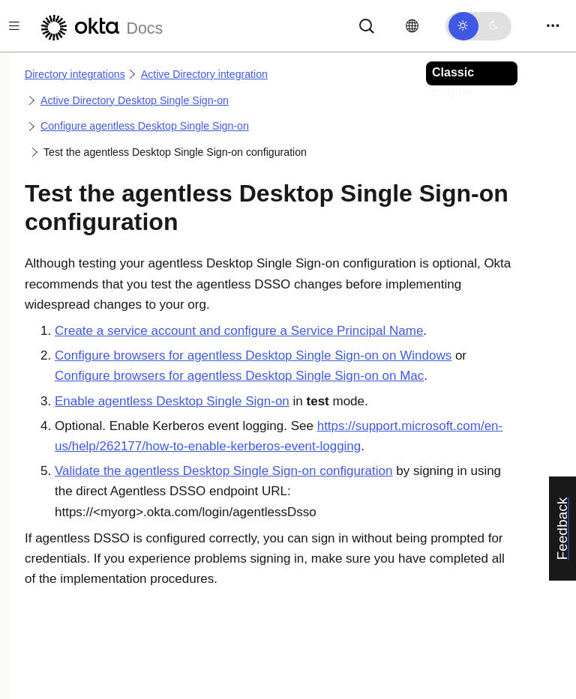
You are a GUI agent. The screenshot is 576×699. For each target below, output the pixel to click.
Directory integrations (75, 74)
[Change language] (412, 26)
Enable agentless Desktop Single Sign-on (172, 401)
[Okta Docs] (99, 26)
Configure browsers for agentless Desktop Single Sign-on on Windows (253, 355)
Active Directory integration (204, 74)
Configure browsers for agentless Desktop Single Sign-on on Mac (239, 376)
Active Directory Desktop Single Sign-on (134, 100)
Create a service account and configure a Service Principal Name (239, 331)
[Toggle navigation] (552, 25)
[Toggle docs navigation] (14, 25)
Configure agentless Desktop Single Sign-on (144, 126)
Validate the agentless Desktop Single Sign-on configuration (223, 471)
